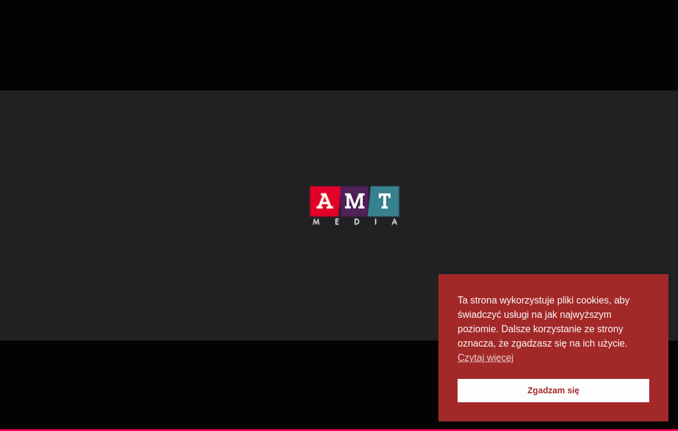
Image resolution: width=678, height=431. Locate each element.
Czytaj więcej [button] (485, 358)
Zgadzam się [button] (553, 390)
